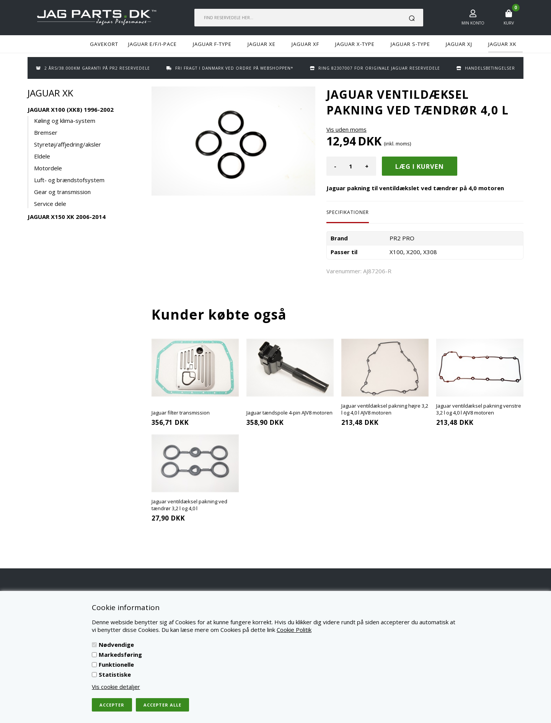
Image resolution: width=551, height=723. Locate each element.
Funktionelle (116, 664)
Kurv (509, 23)
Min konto (472, 23)
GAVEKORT (104, 44)
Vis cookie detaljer (116, 686)
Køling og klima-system (64, 120)
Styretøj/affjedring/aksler (67, 144)
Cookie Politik (294, 629)
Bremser (45, 132)
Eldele (42, 156)
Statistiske (115, 674)
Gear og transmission (62, 192)
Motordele (48, 168)
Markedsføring (120, 654)
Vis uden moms (346, 129)
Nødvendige (116, 644)
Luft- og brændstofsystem (69, 180)
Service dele (50, 203)
